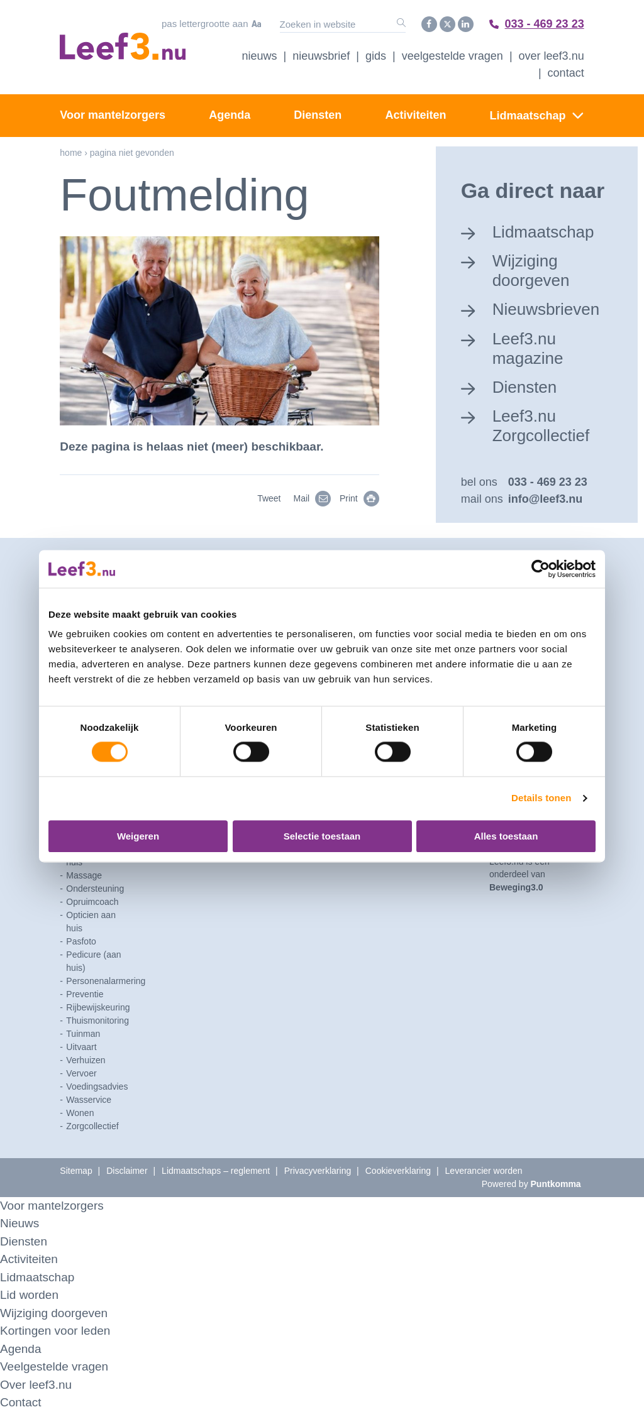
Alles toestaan (506, 836)
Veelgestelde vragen (452, 56)
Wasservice (88, 1100)
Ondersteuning (95, 889)
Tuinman (83, 1034)
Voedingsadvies (97, 1086)
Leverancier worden (484, 1171)
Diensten (317, 115)
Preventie (84, 994)
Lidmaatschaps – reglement (216, 1171)
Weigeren (138, 836)
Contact (566, 73)
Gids (375, 56)
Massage (84, 875)
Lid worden (29, 1294)
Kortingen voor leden (55, 1330)
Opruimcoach (92, 902)
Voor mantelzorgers (112, 115)
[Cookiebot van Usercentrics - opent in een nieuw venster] (541, 568)
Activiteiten (415, 115)
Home (71, 153)
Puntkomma (556, 1184)
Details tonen (541, 798)
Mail (312, 498)
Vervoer (81, 1073)
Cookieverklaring (398, 1171)
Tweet (268, 498)
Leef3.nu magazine (528, 348)
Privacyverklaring (318, 1171)
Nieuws (259, 56)
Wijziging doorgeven (531, 270)
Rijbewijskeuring (98, 1007)
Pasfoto (81, 941)
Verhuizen (85, 1060)
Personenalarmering (105, 981)
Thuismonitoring (97, 1020)
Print (359, 498)
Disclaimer (126, 1171)
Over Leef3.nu (551, 56)
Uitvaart (81, 1047)
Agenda (229, 115)
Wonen (80, 1113)
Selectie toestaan (322, 836)
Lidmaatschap (528, 115)
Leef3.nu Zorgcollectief (541, 426)
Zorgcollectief (92, 1126)
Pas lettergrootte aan (211, 24)
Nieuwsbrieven (546, 309)
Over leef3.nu (36, 1384)
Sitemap (76, 1171)
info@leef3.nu (545, 499)
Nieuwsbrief (321, 56)
